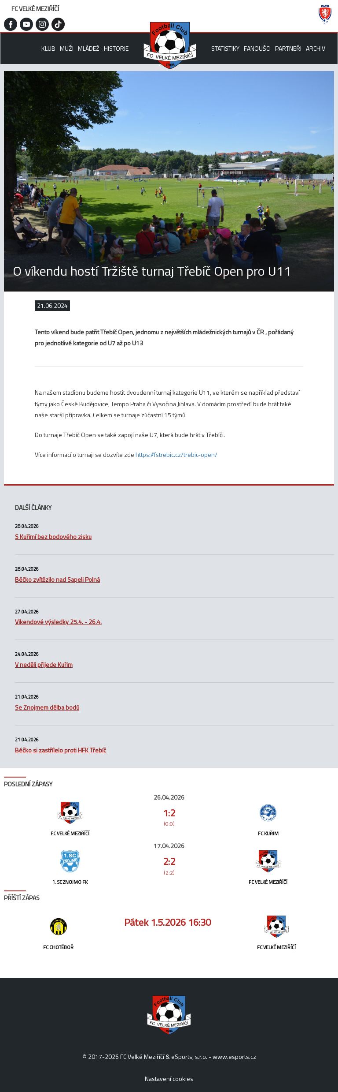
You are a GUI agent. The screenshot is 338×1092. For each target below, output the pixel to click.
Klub (48, 48)
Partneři (288, 48)
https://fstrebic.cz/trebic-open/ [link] (176, 454)
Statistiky (225, 48)
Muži (66, 48)
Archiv (315, 48)
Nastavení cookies (169, 1078)
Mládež (88, 48)
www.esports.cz (234, 1056)
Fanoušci (257, 48)
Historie (116, 48)
